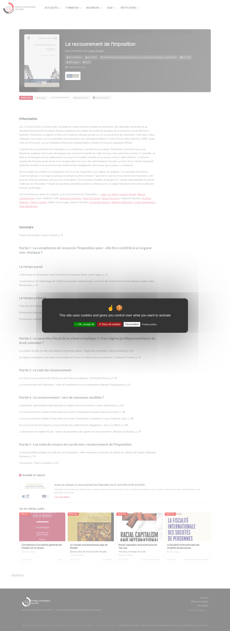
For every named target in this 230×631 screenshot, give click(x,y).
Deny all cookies (109, 324)
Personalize (132, 324)
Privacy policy (149, 324)
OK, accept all (84, 324)
